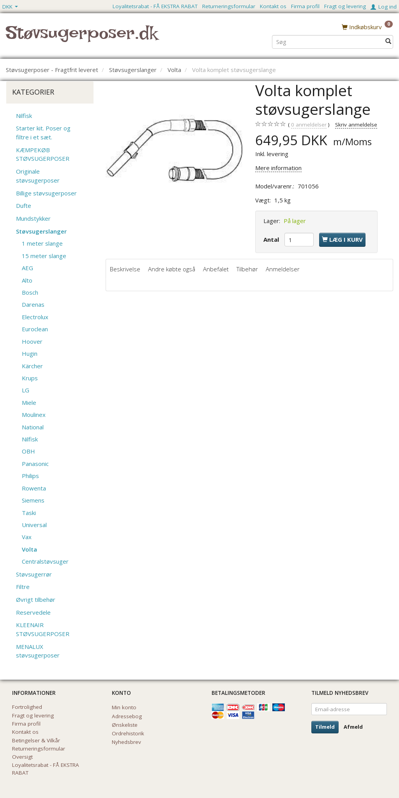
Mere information (278, 168)
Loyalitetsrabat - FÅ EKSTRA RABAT (155, 6)
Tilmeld (325, 726)
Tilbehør (247, 269)
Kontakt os (273, 6)
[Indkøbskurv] (367, 26)
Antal (272, 239)
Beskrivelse (125, 269)
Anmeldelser (283, 269)
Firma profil (305, 6)
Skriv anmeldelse (356, 124)
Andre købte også (171, 269)
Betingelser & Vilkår (36, 740)
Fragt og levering (345, 6)
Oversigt (22, 756)
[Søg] (388, 41)
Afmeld (353, 726)
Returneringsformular (228, 6)
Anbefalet (216, 269)
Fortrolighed (27, 706)
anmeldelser (309, 124)
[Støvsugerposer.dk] (81, 37)
